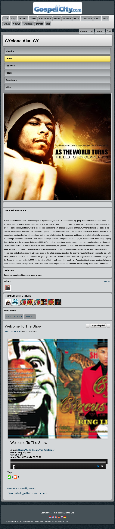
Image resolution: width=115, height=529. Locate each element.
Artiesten (23, 18)
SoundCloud (45, 18)
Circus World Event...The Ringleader (36, 450)
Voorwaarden (46, 513)
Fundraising (28, 24)
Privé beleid (58, 513)
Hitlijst (13, 18)
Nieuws (16, 24)
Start (5, 18)
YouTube (66, 18)
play (58, 453)
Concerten (87, 18)
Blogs (105, 18)
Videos (56, 18)
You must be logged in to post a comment (27, 493)
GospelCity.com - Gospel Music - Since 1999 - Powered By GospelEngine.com (39, 521)
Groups (6, 24)
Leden (97, 18)
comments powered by (21, 488)
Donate (39, 24)
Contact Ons (69, 513)
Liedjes (33, 18)
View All (107, 281)
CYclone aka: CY (10, 332)
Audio (19, 332)
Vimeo (76, 18)
